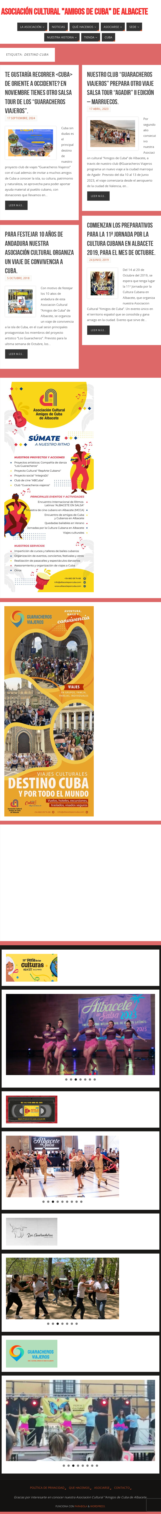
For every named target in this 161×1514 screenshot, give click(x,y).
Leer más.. (16, 205)
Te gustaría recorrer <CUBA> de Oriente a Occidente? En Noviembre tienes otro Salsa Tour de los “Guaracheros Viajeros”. (38, 92)
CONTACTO (122, 1488)
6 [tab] (90, 1079)
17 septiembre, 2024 (21, 118)
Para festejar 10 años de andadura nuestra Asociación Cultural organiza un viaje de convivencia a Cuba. (39, 257)
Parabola (81, 1506)
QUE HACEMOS (79, 1488)
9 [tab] (81, 1202)
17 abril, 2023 (98, 109)
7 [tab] (95, 1079)
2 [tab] (71, 1079)
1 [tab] (66, 1079)
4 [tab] (80, 1079)
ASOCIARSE (102, 1488)
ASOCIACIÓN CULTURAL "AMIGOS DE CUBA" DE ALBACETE (74, 11)
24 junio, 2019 (99, 260)
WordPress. (97, 1506)
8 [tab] (76, 1202)
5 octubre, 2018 (18, 282)
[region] (80, 1034)
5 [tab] (85, 1079)
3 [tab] (76, 1079)
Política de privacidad (47, 1488)
